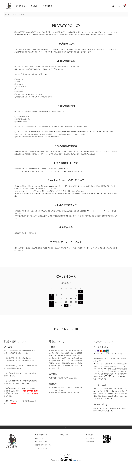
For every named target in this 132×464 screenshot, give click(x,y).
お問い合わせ (90, 441)
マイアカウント (90, 435)
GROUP (34, 6)
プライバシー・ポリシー (81, 35)
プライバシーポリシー (41, 448)
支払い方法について (41, 441)
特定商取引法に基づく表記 (43, 445)
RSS (61, 435)
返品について (39, 438)
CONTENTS (47, 6)
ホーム (7, 14)
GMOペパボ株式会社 (53, 32)
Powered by (66, 459)
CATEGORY (20, 6)
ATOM (66, 435)
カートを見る (90, 438)
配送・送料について (41, 435)
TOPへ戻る (66, 427)
